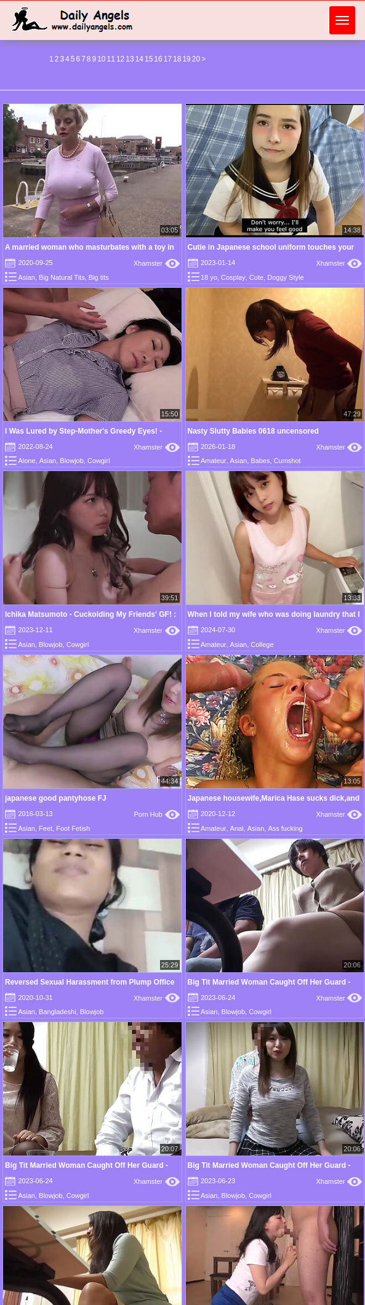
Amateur (214, 460)
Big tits (99, 277)
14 (139, 59)
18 (177, 59)
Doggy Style (285, 277)
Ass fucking (285, 828)
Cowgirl (98, 460)
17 (168, 59)
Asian (26, 277)
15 (149, 59)
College (262, 644)
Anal (237, 828)
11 (111, 59)
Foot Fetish (73, 828)
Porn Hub (157, 814)
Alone (26, 460)
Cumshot (287, 460)
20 (196, 59)
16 (158, 59)
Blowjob (72, 460)
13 (130, 59)
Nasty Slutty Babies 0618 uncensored (253, 431)
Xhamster (157, 263)
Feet (45, 828)
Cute (256, 277)
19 (186, 59)
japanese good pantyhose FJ (55, 798)
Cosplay (233, 277)
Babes (260, 460)
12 (120, 59)
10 (101, 59)
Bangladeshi (57, 1011)
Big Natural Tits (62, 277)
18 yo (209, 277)
